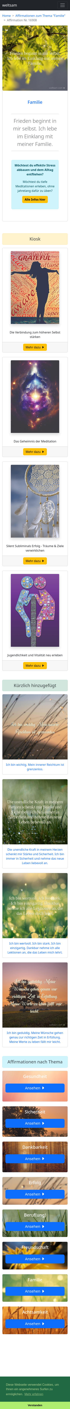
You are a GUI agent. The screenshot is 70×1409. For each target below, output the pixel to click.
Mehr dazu (35, 347)
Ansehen (35, 1087)
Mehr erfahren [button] (33, 1394)
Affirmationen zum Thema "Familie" (40, 16)
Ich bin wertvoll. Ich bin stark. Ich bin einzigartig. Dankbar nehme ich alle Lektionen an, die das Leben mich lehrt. (34, 947)
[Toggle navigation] (62, 5)
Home (6, 16)
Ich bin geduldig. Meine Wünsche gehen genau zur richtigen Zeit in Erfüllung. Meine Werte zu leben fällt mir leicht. (35, 1037)
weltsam (9, 5)
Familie (35, 102)
